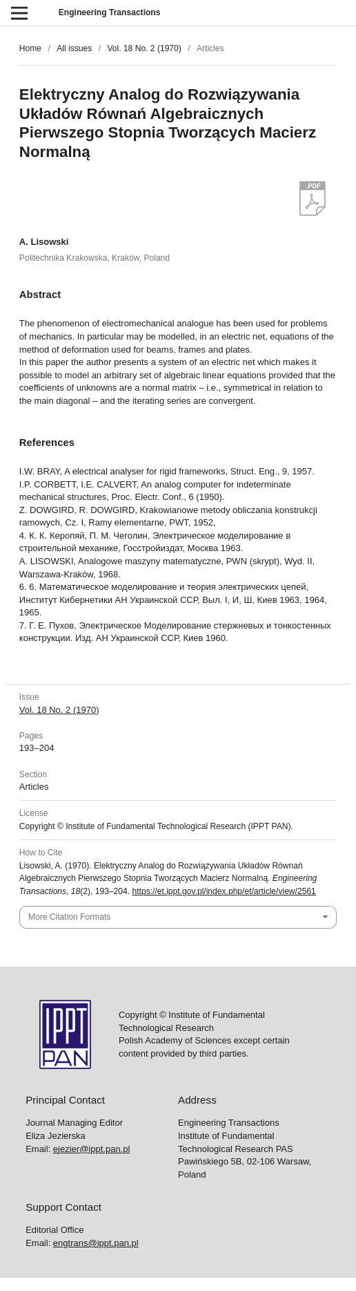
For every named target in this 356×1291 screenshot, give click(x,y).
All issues (74, 48)
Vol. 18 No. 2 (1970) (144, 48)
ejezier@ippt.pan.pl (91, 1149)
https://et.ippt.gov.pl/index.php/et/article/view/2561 (223, 891)
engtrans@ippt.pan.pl (96, 1243)
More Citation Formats (69, 917)
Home (30, 48)
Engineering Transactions (110, 12)
